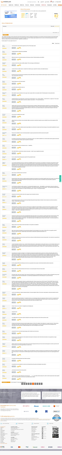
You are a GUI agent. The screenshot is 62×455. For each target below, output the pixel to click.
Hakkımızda (2, 427)
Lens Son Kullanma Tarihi (14, 428)
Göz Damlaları (37, 4)
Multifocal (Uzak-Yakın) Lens (35, 437)
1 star (55, 26)
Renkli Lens (22, 4)
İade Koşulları (2, 437)
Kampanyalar (49, 4)
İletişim (1, 429)
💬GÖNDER (5, 34)
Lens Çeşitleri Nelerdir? (14, 438)
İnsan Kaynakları (2, 430)
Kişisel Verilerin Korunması (3, 433)
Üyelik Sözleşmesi (2, 434)
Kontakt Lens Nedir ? (13, 435)
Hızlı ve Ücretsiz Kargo (4, 423)
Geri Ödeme (2, 436)
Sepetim (52, 1)
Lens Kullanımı (13, 430)
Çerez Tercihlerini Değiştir (3, 443)
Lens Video (1, 441)
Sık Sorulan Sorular (2, 438)
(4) (17, 169)
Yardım (1, 428)
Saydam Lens (11, 4)
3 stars (56, 26)
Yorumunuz (4, 26)
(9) (17, 159)
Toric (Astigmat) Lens (34, 436)
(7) (17, 175)
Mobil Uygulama (2, 442)
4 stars (57, 26)
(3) (17, 111)
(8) (20, 175)
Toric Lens (27, 4)
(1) (17, 54)
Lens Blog (54, 4)
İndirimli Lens (43, 4)
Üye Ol (42, 1)
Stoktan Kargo (50, 423)
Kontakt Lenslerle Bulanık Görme (15, 427)
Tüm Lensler (4, 4)
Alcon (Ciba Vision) (33, 429)
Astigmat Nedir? (13, 441)
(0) (20, 48)
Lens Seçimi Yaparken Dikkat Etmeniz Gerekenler (17, 429)
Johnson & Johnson (34, 427)
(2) (17, 135)
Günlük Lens (17, 4)
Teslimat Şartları (2, 435)
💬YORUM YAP (4, 382)
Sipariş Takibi (58, 1)
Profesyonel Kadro (35, 423)
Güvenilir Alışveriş (19, 423)
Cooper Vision (33, 430)
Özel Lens (32, 438)
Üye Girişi (47, 1)
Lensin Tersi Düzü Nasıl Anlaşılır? (15, 434)
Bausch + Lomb (33, 428)
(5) (17, 48)
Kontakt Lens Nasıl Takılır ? (14, 433)
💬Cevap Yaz (13, 53)
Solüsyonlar (32, 4)
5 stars (58, 26)
